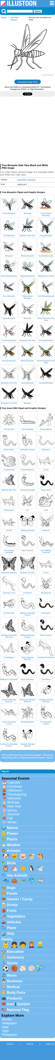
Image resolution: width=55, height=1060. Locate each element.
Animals (13, 851)
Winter (12, 822)
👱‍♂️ (40, 944)
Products (14, 998)
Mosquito (14, 20)
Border (7, 1019)
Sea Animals (17, 875)
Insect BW (14, 17)
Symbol (23, 1004)
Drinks (12, 905)
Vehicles (14, 922)
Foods (12, 893)
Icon (10, 1004)
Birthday (13, 802)
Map (5, 1027)
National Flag (18, 1010)
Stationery (15, 957)
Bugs (11, 888)
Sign (5, 1031)
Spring (12, 810)
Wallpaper (9, 1023)
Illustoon (4, 17)
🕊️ (40, 868)
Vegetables (16, 916)
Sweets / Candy (20, 899)
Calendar (14, 782)
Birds (11, 863)
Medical (13, 987)
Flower (12, 833)
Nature (12, 828)
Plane (11, 928)
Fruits (12, 911)
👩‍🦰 (31, 944)
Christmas (14, 786)
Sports (12, 963)
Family (7, 939)
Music (12, 975)
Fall (9, 818)
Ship (11, 933)
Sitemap (29, 1044)
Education (15, 952)
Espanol (9, 1044)
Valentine (14, 798)
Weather (14, 845)
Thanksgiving (17, 794)
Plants (12, 839)
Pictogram (9, 1034)
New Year (14, 806)
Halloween (15, 790)
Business (15, 981)
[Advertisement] (27, 131)
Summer (13, 814)
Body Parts (16, 992)
